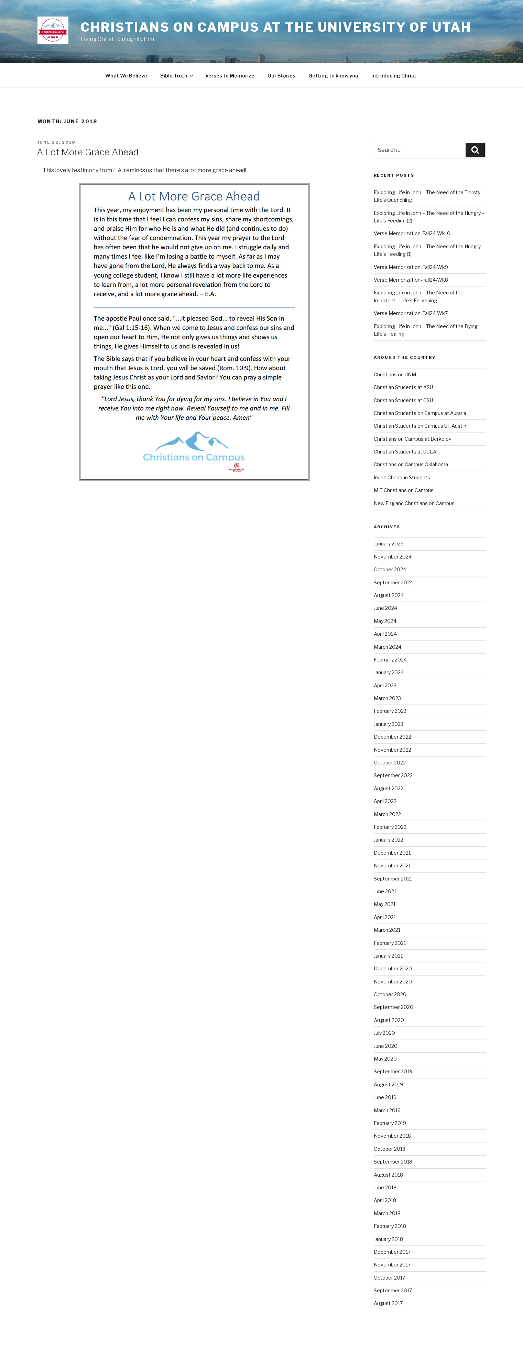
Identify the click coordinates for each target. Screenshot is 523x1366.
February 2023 (390, 711)
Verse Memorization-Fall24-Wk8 (411, 280)
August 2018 (388, 1175)
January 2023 (388, 724)
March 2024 (387, 647)
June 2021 (385, 891)
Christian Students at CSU (403, 400)
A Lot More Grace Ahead (88, 152)
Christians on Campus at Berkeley (412, 439)
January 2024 (389, 672)
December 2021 (392, 853)
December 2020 (393, 968)
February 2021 (390, 943)
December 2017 (392, 1252)
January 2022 (388, 840)
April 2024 (385, 634)
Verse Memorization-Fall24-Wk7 (411, 313)
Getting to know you (333, 76)
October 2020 (390, 994)
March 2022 (387, 814)
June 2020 (385, 1046)
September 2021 (393, 879)
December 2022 (392, 737)
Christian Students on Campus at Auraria (420, 413)
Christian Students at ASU (403, 387)
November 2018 (392, 1136)
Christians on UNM (395, 374)
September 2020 (393, 1007)
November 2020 (393, 981)
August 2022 (388, 788)
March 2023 (387, 698)
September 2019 (393, 1071)
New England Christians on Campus (414, 503)
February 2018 (390, 1226)
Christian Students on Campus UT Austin (420, 426)
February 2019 (390, 1123)
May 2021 (384, 904)
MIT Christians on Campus (404, 490)
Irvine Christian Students (402, 477)
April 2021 (385, 917)
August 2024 (389, 595)
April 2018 (385, 1200)
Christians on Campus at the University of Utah (275, 27)
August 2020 (389, 1020)
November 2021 (392, 865)
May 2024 (385, 621)
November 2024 (393, 557)
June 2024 (385, 608)
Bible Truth (177, 76)
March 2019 (387, 1110)
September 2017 (393, 1290)
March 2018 (387, 1213)
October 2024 (390, 569)
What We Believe (126, 76)
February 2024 (390, 660)
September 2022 (393, 775)
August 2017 (388, 1303)
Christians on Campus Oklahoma (411, 464)
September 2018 (393, 1162)
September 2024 (393, 582)
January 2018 (388, 1239)
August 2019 (388, 1084)
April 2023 (385, 685)
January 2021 (388, 956)
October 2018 (389, 1149)
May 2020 (385, 1059)
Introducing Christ (393, 76)
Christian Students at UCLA (405, 452)
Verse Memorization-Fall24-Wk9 (411, 267)
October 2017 (389, 1278)
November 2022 (392, 750)
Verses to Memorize (229, 76)
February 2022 (390, 827)
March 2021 (387, 930)
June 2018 (385, 1187)
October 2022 (390, 762)
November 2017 (392, 1265)
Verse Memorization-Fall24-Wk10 (412, 233)
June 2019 (385, 1097)
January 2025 (389, 543)
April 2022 (385, 801)
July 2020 (384, 1033)
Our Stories (281, 76)
